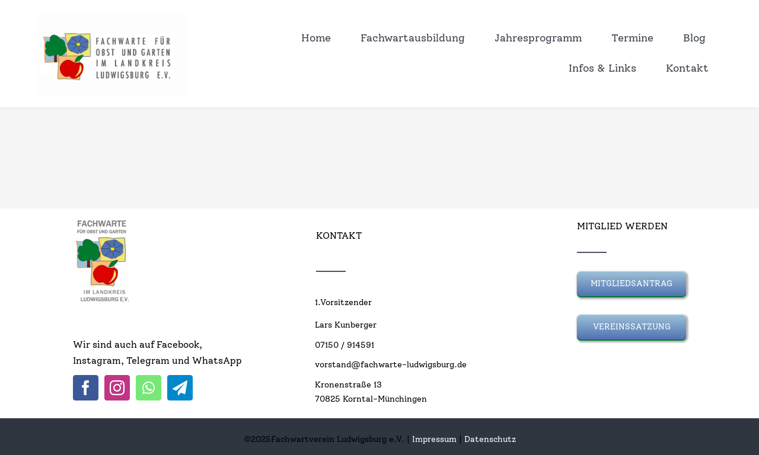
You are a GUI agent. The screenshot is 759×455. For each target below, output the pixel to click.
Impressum (434, 439)
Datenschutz (490, 439)
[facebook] (85, 387)
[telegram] (180, 387)
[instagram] (117, 387)
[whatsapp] (148, 387)
